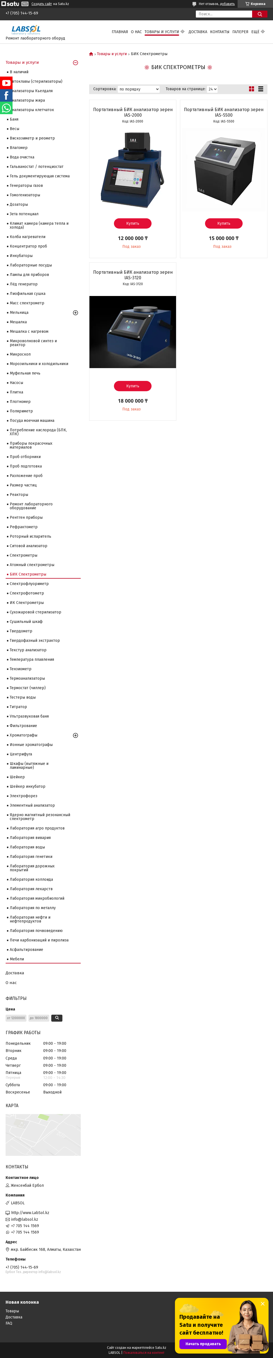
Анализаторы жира (27, 100)
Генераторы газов (26, 185)
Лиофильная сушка (27, 293)
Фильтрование (23, 725)
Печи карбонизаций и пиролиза (39, 940)
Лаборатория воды (27, 847)
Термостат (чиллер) (28, 688)
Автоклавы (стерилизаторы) (36, 81)
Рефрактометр (24, 527)
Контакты (220, 32)
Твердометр (21, 631)
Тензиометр (20, 669)
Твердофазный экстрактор (35, 640)
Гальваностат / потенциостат (37, 166)
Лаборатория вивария (30, 837)
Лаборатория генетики (31, 856)
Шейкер (17, 777)
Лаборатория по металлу (33, 908)
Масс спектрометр (27, 303)
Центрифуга (21, 754)
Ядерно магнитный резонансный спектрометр (40, 817)
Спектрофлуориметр (29, 583)
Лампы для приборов (29, 274)
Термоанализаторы (27, 678)
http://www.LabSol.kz (30, 1212)
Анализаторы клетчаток (32, 109)
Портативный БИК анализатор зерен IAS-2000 (133, 112)
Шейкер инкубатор (27, 786)
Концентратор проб (28, 246)
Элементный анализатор (32, 805)
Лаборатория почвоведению (36, 930)
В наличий (19, 72)
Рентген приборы (26, 517)
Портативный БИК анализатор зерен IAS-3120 (133, 275)
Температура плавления (32, 659)
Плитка (16, 392)
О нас (136, 32)
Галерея (240, 32)
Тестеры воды (23, 697)
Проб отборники (25, 456)
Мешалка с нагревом (29, 331)
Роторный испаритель (30, 536)
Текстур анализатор (28, 650)
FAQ (9, 1323)
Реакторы (19, 494)
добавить (227, 4)
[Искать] (259, 14)
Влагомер (19, 147)
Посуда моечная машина (32, 420)
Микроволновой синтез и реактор (33, 343)
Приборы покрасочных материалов (31, 445)
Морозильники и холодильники (39, 363)
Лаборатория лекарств (31, 889)
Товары (12, 1311)
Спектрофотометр (27, 593)
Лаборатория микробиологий (37, 898)
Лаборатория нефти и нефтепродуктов (30, 919)
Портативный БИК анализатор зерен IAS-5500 (224, 112)
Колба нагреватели (27, 236)
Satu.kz (160, 1348)
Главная (120, 32)
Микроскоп (20, 354)
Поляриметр (21, 411)
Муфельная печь (25, 373)
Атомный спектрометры (32, 564)
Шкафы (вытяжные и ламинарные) (29, 765)
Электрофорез (23, 796)
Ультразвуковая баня (29, 716)
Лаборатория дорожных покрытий (32, 868)
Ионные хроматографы (31, 744)
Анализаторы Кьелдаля (31, 91)
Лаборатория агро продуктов (37, 828)
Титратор (18, 706)
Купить (132, 223)
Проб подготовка (26, 466)
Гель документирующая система (40, 176)
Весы (14, 128)
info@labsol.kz (24, 1219)
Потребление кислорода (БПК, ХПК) (38, 432)
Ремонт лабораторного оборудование (31, 506)
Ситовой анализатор (28, 546)
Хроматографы (23, 735)
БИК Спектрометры (28, 574)
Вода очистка (22, 157)
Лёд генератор (24, 284)
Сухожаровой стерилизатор (35, 612)
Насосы (16, 382)
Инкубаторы (21, 255)
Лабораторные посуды (31, 265)
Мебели (17, 959)
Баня (14, 119)
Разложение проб (26, 475)
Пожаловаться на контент (143, 1353)
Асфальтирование (26, 949)
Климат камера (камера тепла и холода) (39, 225)
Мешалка (18, 322)
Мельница (19, 312)
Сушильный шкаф (26, 621)
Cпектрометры (23, 555)
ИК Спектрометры (27, 602)
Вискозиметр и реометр (32, 138)
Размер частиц (23, 485)
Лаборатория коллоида (31, 879)
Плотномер (20, 401)
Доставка (198, 32)
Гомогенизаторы (25, 195)
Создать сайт (41, 4)
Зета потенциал (24, 214)
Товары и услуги (162, 32)
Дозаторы (19, 204)
